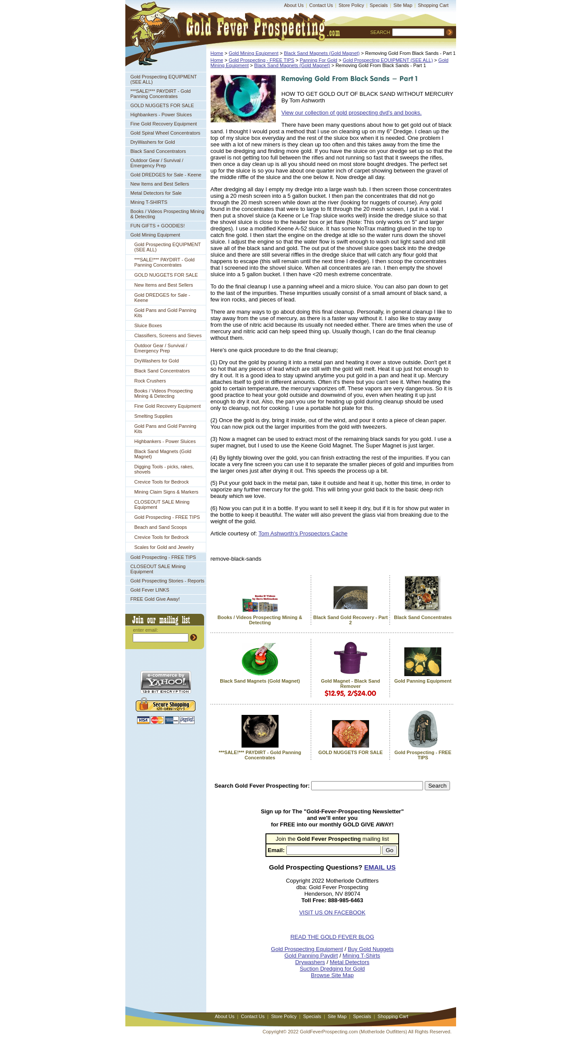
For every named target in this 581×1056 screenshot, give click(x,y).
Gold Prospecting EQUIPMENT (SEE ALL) (164, 79)
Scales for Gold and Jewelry (164, 547)
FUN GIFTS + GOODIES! (158, 225)
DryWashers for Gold (153, 142)
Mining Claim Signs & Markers (166, 491)
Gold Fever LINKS (150, 589)
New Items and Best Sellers (160, 183)
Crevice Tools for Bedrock (161, 481)
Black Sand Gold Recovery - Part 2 (350, 620)
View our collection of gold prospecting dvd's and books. (352, 112)
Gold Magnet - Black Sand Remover (350, 683)
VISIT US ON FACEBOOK (332, 912)
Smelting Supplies (153, 416)
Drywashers (310, 962)
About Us (294, 5)
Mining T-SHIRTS (149, 202)
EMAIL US (380, 867)
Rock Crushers (150, 380)
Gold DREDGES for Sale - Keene (166, 174)
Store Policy (351, 5)
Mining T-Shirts (361, 955)
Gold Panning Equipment (422, 681)
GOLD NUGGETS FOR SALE (162, 105)
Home (217, 53)
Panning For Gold (318, 60)
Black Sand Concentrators (158, 151)
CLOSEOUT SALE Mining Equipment (162, 504)
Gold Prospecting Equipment (307, 949)
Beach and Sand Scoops (160, 527)
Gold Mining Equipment (155, 234)
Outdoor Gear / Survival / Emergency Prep (157, 163)
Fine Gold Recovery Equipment (164, 123)
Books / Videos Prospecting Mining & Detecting (168, 214)
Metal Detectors (349, 962)
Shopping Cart (433, 5)
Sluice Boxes (148, 325)
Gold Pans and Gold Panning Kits (165, 313)
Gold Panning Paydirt (311, 955)
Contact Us (321, 5)
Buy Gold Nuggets (371, 949)
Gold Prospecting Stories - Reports (168, 580)
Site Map (402, 5)
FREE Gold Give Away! (155, 599)
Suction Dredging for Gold (332, 968)
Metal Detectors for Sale (156, 193)
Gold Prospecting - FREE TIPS (167, 517)
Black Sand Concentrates (423, 617)
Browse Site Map (332, 975)
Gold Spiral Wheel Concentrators (166, 132)
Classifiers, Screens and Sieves (168, 335)
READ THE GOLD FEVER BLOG (332, 937)
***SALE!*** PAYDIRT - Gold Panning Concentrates (161, 93)
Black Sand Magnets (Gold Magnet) (162, 454)
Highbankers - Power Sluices (161, 114)
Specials (378, 5)
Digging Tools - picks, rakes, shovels (164, 469)
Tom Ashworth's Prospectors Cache (303, 533)
